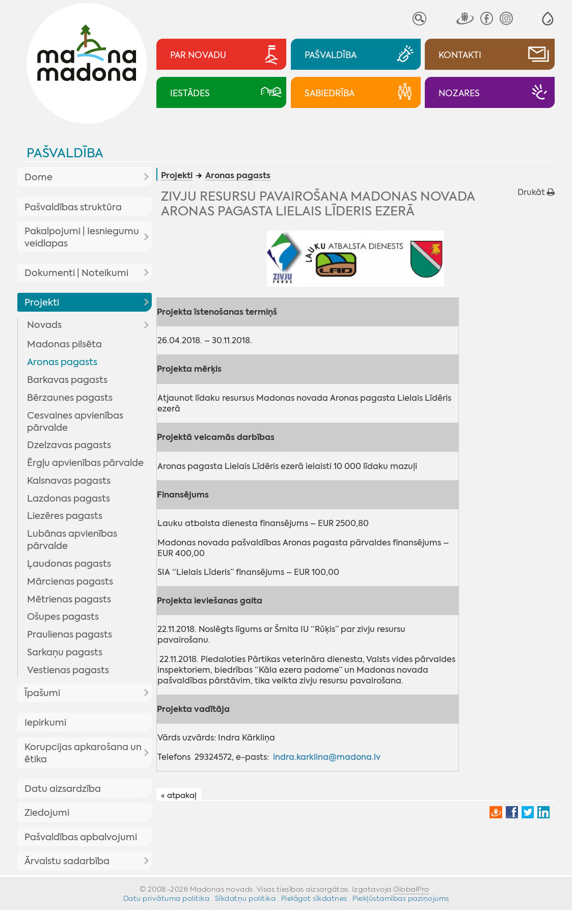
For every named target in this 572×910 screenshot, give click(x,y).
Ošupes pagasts (63, 617)
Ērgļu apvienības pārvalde (85, 463)
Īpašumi (42, 693)
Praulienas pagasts (69, 634)
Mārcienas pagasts (70, 581)
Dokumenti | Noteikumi (76, 273)
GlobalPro (411, 889)
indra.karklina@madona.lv (326, 757)
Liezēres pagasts (64, 516)
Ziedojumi (46, 813)
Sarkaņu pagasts (64, 652)
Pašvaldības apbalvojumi (80, 837)
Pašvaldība (64, 153)
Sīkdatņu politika (245, 898)
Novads (44, 325)
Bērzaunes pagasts (70, 398)
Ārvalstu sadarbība (67, 861)
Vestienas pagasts (68, 670)
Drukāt (536, 192)
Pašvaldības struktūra (73, 207)
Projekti (41, 302)
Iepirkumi (45, 722)
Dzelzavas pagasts (69, 445)
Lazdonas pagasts (68, 498)
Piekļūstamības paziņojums (400, 898)
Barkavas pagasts (67, 380)
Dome (38, 177)
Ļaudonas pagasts (69, 564)
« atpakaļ (179, 795)
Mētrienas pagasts (69, 599)
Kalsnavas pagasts (69, 481)
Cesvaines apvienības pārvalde (75, 421)
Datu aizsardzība (62, 789)
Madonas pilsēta (64, 344)
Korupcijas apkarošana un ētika (83, 753)
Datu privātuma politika (166, 898)
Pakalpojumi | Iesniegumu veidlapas (81, 237)
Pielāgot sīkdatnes (314, 898)
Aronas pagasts (62, 362)
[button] (547, 18)
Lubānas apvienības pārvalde (72, 540)
